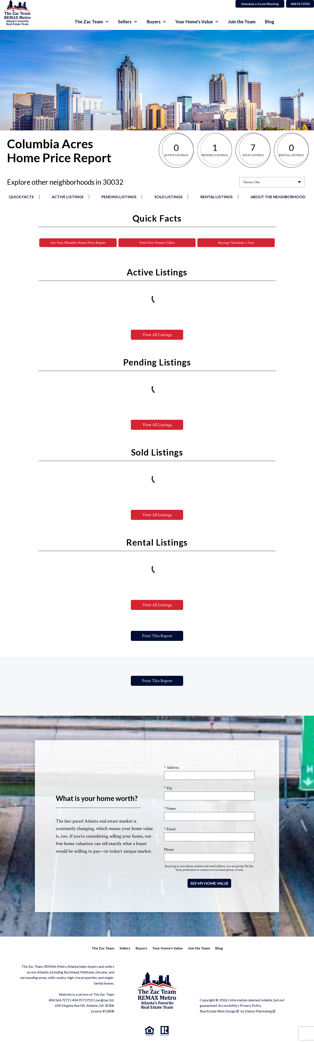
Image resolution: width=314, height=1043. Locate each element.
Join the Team (242, 21)
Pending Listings (119, 197)
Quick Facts (21, 197)
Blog (269, 21)
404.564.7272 (59, 1000)
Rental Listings (216, 197)
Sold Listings (168, 197)
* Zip (168, 788)
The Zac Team (103, 948)
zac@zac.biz (104, 1000)
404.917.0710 (82, 1000)
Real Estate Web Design (219, 1011)
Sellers (124, 948)
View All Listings (157, 335)
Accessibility (227, 1006)
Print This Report (157, 636)
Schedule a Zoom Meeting (257, 4)
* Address (171, 767)
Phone (169, 849)
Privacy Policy (250, 1006)
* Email (169, 829)
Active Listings (68, 197)
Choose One (251, 182)
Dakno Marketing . (260, 1011)
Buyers (141, 948)
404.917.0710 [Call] (299, 4)
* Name (170, 808)
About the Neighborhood (278, 197)
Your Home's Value (167, 948)
